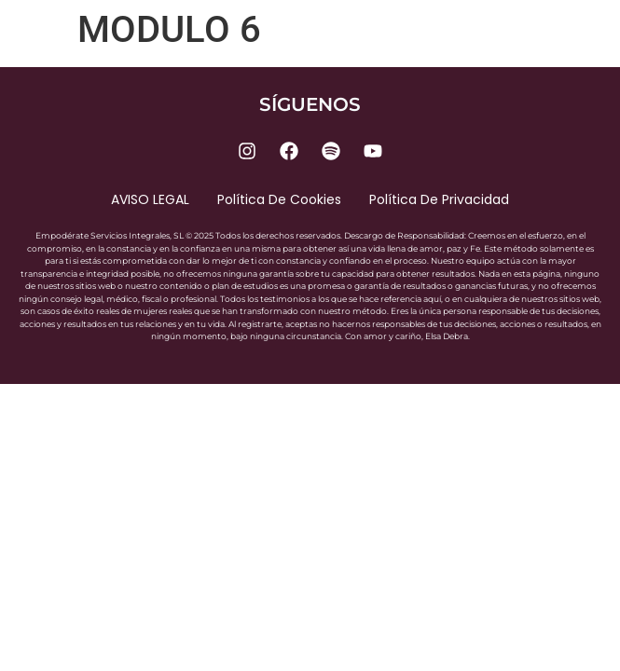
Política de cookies (279, 199)
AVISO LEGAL (150, 199)
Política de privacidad (439, 199)
